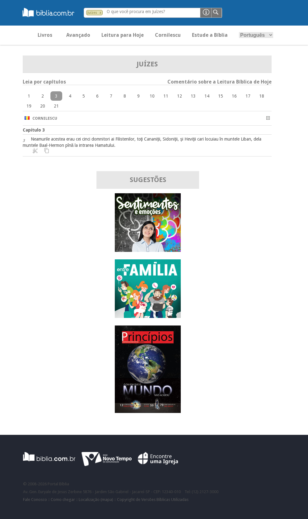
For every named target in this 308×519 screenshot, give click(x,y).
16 (234, 96)
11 (165, 96)
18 (261, 96)
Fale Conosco (35, 499)
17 (247, 96)
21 (56, 105)
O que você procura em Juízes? (136, 11)
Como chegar (63, 499)
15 (220, 96)
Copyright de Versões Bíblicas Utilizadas (153, 499)
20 (42, 105)
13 (193, 96)
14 (206, 96)
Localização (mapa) (96, 499)
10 (152, 96)
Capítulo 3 (34, 129)
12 (179, 96)
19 (28, 105)
